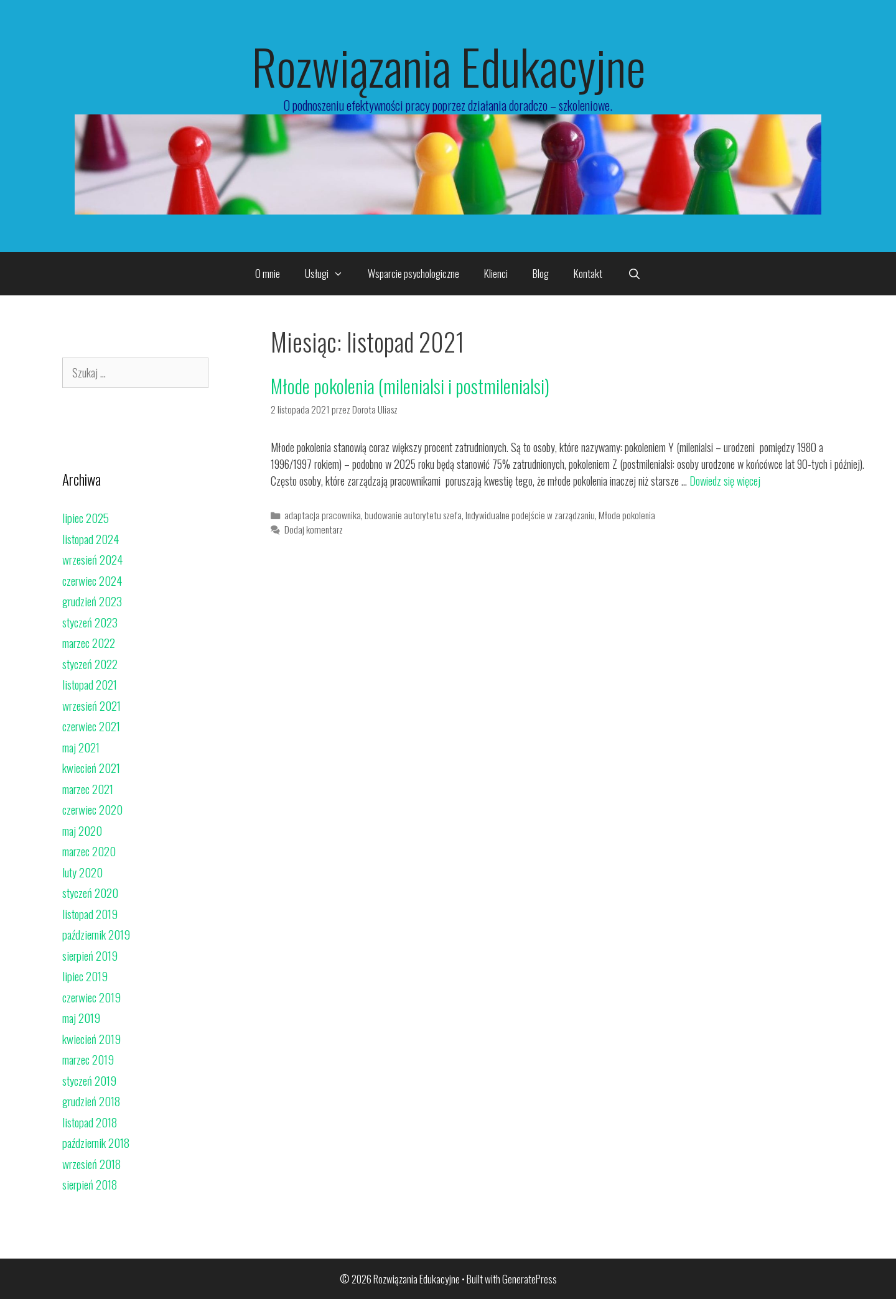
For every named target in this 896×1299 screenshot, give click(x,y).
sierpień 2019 (90, 955)
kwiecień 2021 (91, 767)
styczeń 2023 (90, 622)
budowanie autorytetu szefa (413, 515)
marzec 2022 (88, 642)
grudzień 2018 (91, 1100)
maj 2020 (82, 830)
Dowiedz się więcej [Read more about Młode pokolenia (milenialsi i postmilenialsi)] (724, 481)
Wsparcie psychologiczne (413, 273)
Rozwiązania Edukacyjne (448, 66)
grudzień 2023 (92, 600)
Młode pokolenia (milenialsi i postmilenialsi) (410, 386)
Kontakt (588, 273)
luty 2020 (82, 872)
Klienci (496, 273)
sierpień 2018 (89, 1184)
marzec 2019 (88, 1059)
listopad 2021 (89, 684)
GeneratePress (529, 1279)
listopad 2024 (90, 538)
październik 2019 (96, 934)
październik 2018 (95, 1142)
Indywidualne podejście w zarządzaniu (530, 515)
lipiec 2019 (85, 975)
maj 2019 (81, 1017)
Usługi (330, 273)
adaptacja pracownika (322, 515)
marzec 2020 (89, 850)
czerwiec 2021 (91, 725)
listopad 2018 (89, 1121)
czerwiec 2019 (91, 996)
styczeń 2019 (89, 1080)
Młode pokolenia (627, 515)
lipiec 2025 (85, 517)
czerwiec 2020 (92, 809)
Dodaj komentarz (313, 529)
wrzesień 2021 (91, 705)
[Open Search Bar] (634, 273)
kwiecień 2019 (91, 1038)
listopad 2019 (90, 913)
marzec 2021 (87, 788)
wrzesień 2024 (92, 559)
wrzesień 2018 (91, 1163)
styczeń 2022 (90, 663)
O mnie (267, 273)
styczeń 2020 (90, 892)
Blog (541, 273)
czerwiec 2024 (92, 580)
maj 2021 (81, 747)
